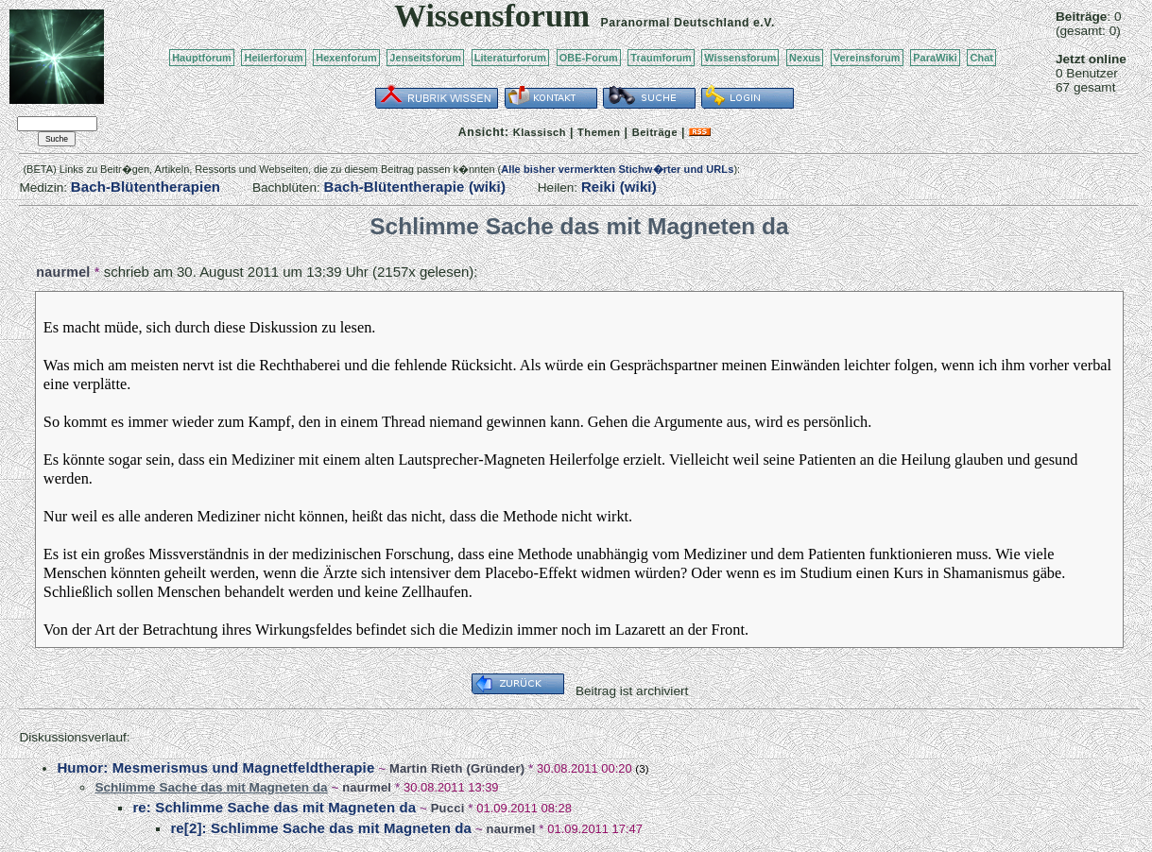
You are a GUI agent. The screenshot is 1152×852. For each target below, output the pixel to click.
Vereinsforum (867, 57)
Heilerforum (273, 57)
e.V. (764, 22)
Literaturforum (510, 57)
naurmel (63, 272)
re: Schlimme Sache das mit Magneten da (274, 807)
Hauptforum (202, 57)
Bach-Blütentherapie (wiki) (415, 187)
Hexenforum (346, 57)
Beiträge (655, 132)
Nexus (804, 57)
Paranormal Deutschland (675, 22)
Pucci (448, 808)
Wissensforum (740, 57)
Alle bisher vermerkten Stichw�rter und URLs (617, 169)
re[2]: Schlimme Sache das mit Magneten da (321, 828)
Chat (981, 57)
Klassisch (539, 132)
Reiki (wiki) (619, 187)
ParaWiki (935, 57)
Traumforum (661, 57)
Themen (598, 132)
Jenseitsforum (425, 57)
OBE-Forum (588, 57)
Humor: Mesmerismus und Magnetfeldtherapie (215, 767)
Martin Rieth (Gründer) (456, 768)
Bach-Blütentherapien (145, 187)
